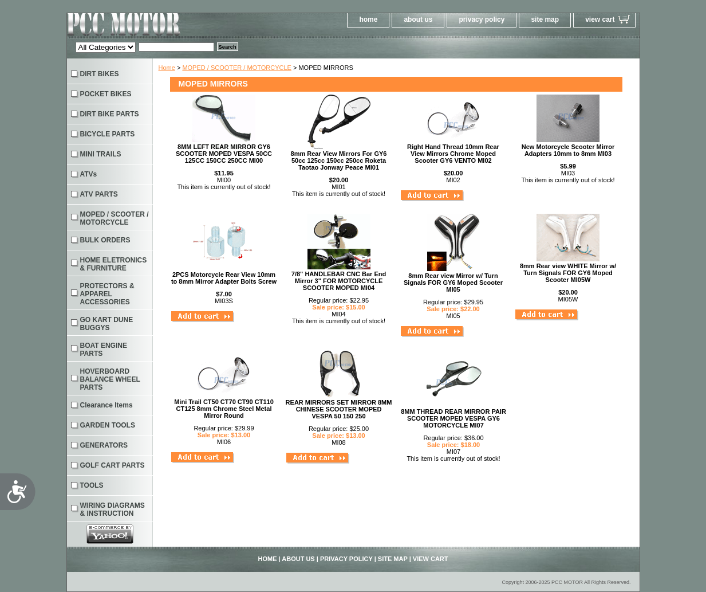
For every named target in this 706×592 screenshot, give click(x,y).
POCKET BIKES (106, 94)
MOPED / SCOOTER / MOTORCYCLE (236, 67)
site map (545, 19)
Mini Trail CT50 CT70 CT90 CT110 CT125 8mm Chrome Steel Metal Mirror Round (224, 408)
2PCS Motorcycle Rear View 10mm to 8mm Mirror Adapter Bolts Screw (224, 278)
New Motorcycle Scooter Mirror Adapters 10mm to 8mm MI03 (568, 150)
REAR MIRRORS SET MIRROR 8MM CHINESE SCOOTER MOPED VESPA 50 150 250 (339, 409)
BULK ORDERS (105, 240)
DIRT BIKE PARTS (109, 114)
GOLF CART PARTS (112, 465)
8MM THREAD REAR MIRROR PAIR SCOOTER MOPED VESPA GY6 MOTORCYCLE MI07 (453, 418)
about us (418, 19)
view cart (599, 19)
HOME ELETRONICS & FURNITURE (113, 264)
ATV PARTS (99, 194)
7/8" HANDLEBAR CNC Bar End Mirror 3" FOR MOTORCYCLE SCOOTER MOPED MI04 (338, 280)
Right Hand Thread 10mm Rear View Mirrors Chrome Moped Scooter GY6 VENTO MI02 (453, 153)
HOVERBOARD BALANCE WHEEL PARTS (110, 379)
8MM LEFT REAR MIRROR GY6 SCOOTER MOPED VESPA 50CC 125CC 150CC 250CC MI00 (224, 153)
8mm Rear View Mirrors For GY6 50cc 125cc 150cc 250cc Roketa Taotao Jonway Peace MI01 (339, 160)
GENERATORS (104, 445)
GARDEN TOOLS (107, 425)
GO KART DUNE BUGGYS (106, 324)
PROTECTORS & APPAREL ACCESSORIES (107, 294)
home (368, 19)
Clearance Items (106, 405)
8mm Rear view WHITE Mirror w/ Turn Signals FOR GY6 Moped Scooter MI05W (568, 272)
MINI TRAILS (100, 154)
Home (167, 67)
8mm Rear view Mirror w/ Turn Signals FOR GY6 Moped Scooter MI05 (453, 282)
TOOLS (92, 485)
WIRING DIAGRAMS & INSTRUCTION (112, 509)
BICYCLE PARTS (107, 134)
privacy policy (481, 19)
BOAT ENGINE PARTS (103, 350)
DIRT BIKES (99, 74)
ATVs (88, 174)
